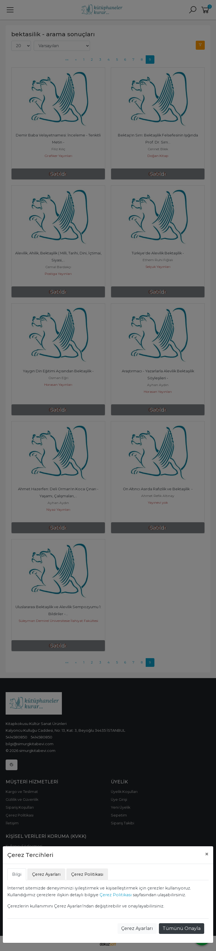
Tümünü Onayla (182, 928)
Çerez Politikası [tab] (87, 874)
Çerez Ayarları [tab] (46, 874)
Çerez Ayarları (137, 928)
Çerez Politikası (116, 894)
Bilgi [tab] (16, 874)
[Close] (206, 854)
